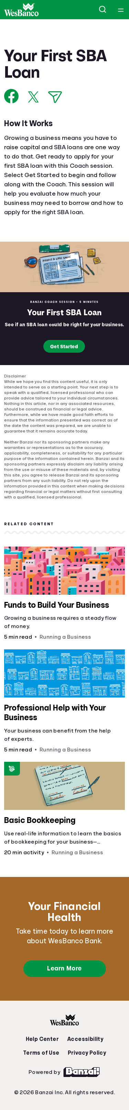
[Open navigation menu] (120, 9)
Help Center (42, 1039)
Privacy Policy (87, 1053)
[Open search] (102, 9)
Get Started (64, 346)
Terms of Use (41, 1053)
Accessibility (85, 1039)
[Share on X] (33, 97)
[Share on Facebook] (11, 96)
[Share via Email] (55, 97)
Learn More (64, 968)
